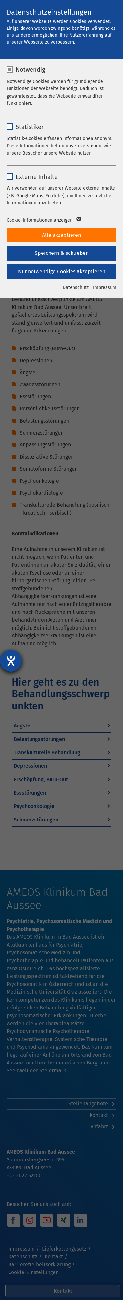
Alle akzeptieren (61, 235)
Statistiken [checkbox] (30, 127)
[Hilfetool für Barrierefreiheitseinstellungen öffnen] (11, 661)
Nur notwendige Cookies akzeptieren (61, 271)
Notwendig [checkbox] (30, 69)
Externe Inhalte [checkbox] (37, 176)
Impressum (104, 287)
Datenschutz (76, 287)
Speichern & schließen (62, 253)
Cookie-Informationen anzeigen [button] (43, 220)
